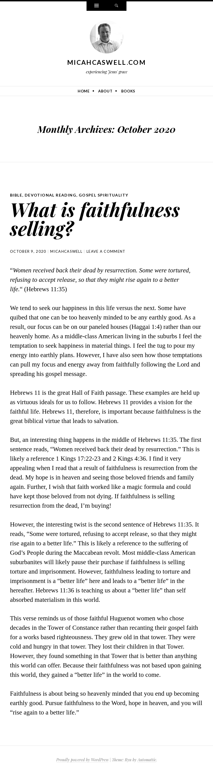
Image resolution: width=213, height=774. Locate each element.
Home (84, 91)
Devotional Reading (50, 195)
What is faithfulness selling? (95, 219)
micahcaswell (66, 251)
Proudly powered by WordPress (82, 759)
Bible (16, 195)
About (105, 91)
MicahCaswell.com (106, 62)
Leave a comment (106, 251)
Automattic (147, 759)
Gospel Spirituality (103, 195)
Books (128, 91)
